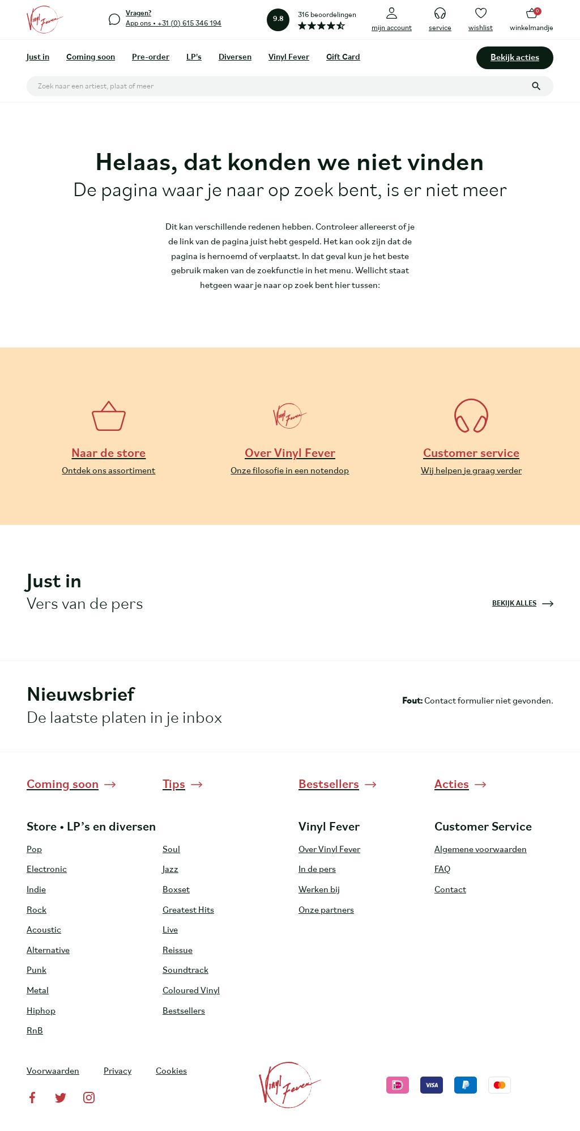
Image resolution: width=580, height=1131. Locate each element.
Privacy (117, 1071)
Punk (36, 970)
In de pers (317, 869)
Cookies (171, 1071)
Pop (34, 849)
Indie (36, 890)
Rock (36, 910)
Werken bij (319, 890)
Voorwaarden (53, 1071)
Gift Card (343, 57)
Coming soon (90, 57)
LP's (194, 57)
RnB (35, 1031)
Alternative (48, 950)
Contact (450, 890)
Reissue (178, 950)
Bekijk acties (515, 57)
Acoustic (44, 930)
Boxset (176, 890)
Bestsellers (184, 1011)
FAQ (442, 869)
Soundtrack (185, 970)
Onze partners (326, 910)
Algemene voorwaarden (480, 849)
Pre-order (150, 57)
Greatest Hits (188, 910)
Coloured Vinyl (191, 991)
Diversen (235, 57)
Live (170, 930)
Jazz (170, 869)
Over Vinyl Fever (329, 849)
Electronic (47, 869)
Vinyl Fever (288, 57)
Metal (38, 991)
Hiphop (41, 1011)
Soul (171, 849)
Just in (38, 57)
